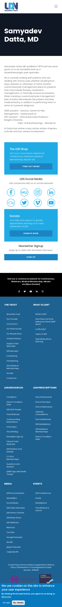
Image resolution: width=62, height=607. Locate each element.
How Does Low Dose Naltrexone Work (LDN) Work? (45, 321)
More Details (33, 284)
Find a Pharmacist (43, 397)
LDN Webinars (13, 522)
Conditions (11, 397)
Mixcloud (11, 527)
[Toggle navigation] (56, 6)
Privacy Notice (27, 565)
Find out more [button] (31, 166)
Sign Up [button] (31, 257)
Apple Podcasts (14, 547)
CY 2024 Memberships (13, 457)
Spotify (10, 542)
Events (38, 498)
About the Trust (13, 314)
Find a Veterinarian (43, 407)
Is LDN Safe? (40, 329)
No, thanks (18, 602)
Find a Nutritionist (43, 419)
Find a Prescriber (43, 402)
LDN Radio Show (14, 517)
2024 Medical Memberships (13, 367)
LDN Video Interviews (16, 508)
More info (6, 596)
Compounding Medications (13, 420)
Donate (10, 373)
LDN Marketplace (43, 424)
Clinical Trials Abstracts (12, 442)
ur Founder (13, 319)
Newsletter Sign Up (15, 436)
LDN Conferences (43, 493)
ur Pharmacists (15, 329)
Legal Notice (40, 565)
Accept (6, 602)
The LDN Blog (12, 431)
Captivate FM (12, 552)
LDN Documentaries (15, 493)
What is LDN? (41, 314)
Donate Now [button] (31, 233)
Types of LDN (41, 334)
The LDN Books (13, 414)
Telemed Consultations (41, 413)
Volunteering (12, 361)
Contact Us (11, 378)
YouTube (10, 532)
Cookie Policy (14, 565)
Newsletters (12, 498)
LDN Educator (12, 351)
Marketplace (41, 503)
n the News (12, 427)
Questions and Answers (13, 465)
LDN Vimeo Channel (15, 512)
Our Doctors (12, 324)
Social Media (12, 503)
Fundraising (12, 356)
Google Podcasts (14, 537)
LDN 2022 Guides (14, 409)
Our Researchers (14, 334)
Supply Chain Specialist (13, 344)
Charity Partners (14, 338)
